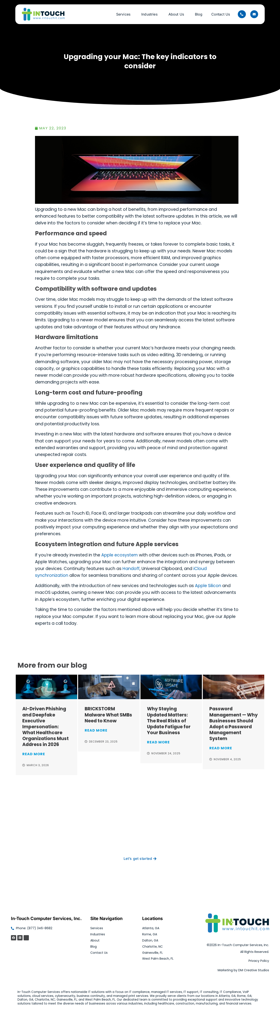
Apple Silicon (208, 586)
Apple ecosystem (119, 555)
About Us (177, 14)
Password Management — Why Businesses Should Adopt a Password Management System (233, 723)
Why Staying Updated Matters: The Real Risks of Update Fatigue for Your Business (169, 721)
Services (124, 14)
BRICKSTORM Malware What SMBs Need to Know (108, 715)
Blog (199, 14)
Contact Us (220, 14)
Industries (150, 14)
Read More (33, 754)
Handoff (131, 569)
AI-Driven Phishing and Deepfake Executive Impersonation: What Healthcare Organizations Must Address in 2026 (45, 726)
